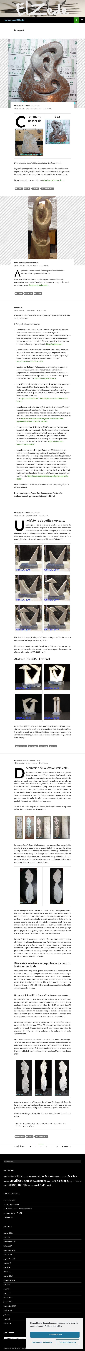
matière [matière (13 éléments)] (17, 1180)
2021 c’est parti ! (10, 1200)
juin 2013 (7, 1315)
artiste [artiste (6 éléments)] (18, 1176)
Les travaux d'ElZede (14, 20)
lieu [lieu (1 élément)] (66, 1177)
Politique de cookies (53, 1326)
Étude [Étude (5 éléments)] (41, 1184)
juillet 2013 (8, 1310)
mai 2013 (7, 1319)
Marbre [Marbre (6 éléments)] (72, 1176)
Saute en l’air (8, 1217)
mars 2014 (7, 1293)
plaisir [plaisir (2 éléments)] (54, 1181)
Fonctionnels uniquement (42, 1342)
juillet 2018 (8, 1254)
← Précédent (19, 1146)
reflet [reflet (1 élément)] (5, 1185)
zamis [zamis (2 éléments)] (36, 1185)
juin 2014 (7, 1285)
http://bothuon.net (53, 344)
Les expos (18, 307)
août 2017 (7, 1263)
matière (19, 188)
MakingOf (26, 106)
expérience (33, 746)
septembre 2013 (10, 1306)
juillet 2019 (8, 1246)
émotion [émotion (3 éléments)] (49, 1185)
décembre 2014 (9, 1280)
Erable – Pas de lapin (11, 1204)
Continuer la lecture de (53, 180)
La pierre (17, 106)
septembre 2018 (10, 1250)
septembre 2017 (10, 1259)
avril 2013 (7, 1323)
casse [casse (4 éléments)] (30, 1176)
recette (36, 188)
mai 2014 (7, 1289)
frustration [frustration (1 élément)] (61, 1177)
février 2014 (8, 1297)
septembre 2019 (10, 1242)
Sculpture (35, 106)
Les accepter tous (55, 1335)
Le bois (17, 263)
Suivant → (66, 1146)
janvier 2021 (8, 1233)
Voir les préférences (68, 1342)
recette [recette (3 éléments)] (78, 1181)
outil (27, 188)
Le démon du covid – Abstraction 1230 (18, 1209)
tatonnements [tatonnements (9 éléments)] (17, 1185)
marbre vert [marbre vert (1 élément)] (7, 1181)
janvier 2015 (8, 1276)
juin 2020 (7, 1237)
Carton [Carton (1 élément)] (25, 1177)
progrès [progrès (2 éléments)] (71, 1181)
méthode (28, 293)
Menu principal (82, 20)
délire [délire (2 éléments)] (35, 1177)
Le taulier (48, 109)
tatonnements (47, 188)
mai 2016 (7, 1267)
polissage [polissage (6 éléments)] (62, 1180)
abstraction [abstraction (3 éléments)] (9, 1176)
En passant (20, 109)
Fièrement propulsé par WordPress (26, 1348)
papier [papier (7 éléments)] (42, 1180)
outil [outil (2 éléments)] (36, 1181)
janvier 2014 (8, 1302)
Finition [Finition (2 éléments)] (55, 1177)
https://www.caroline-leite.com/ (30, 361)
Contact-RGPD (8, 1348)
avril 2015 (7, 1272)
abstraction (21, 746)
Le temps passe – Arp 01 (13, 1213)
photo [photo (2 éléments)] (49, 1181)
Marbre (30, 1136)
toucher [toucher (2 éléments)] (30, 1185)
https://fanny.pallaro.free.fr (45, 378)
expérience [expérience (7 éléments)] (45, 1176)
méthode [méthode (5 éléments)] (29, 1180)
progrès (38, 293)
